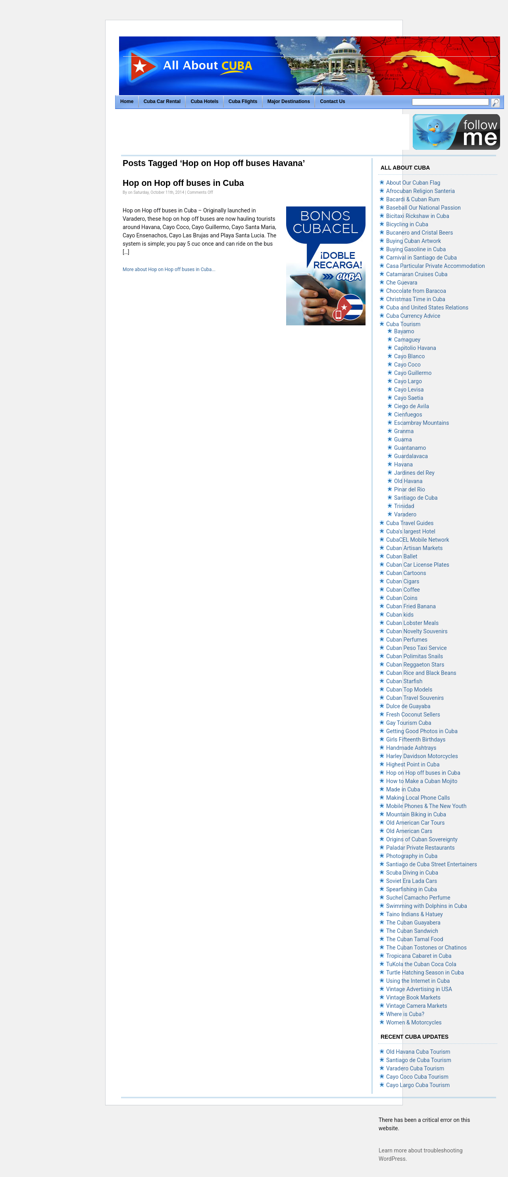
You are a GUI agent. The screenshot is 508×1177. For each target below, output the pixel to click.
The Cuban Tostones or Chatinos (426, 947)
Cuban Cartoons (406, 573)
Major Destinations (288, 101)
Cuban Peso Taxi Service (416, 648)
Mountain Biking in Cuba (416, 814)
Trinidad (404, 506)
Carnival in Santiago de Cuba (421, 257)
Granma (404, 431)
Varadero (405, 514)
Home (126, 101)
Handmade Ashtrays (411, 748)
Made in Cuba (403, 789)
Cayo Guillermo (413, 373)
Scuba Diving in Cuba (412, 872)
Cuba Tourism (403, 324)
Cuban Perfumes (406, 639)
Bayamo (404, 331)
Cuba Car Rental (162, 101)
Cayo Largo (408, 381)
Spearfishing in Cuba (411, 889)
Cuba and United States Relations (427, 307)
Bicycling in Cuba (407, 224)
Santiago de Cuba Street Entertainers (431, 864)
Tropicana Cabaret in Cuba (419, 956)
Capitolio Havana (415, 348)
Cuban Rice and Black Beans (421, 673)
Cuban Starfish (404, 681)
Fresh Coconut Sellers (413, 714)
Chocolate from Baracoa (416, 291)
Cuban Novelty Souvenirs (417, 631)
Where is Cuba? (405, 1014)
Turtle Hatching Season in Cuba (425, 972)
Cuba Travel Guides (410, 523)
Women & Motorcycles (414, 1022)
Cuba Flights (243, 101)
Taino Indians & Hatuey (414, 914)
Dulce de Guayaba (408, 706)
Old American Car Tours (415, 823)
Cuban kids (400, 614)
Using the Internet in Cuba (418, 981)
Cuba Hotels (204, 101)
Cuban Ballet (402, 556)
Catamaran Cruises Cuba (417, 274)
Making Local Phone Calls (418, 798)
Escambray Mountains (421, 423)
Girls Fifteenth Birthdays (415, 739)
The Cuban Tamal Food (414, 939)
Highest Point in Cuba (413, 764)
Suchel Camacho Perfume (418, 897)
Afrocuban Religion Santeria (420, 191)
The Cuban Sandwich (412, 931)
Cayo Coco (407, 364)
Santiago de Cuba (416, 498)
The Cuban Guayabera (413, 922)
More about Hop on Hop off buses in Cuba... (169, 269)
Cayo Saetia (408, 398)
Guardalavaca (411, 456)
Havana (403, 464)
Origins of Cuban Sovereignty (422, 839)
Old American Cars (409, 831)
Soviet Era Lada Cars (411, 881)
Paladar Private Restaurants (420, 848)
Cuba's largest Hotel (410, 531)
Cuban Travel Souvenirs (415, 698)
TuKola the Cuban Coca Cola (421, 964)
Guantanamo (410, 448)
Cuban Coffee (403, 590)
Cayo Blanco (409, 356)
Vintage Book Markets (413, 997)
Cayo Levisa (409, 389)
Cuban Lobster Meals (412, 623)
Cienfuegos (408, 414)
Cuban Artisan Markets (414, 548)
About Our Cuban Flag (413, 183)
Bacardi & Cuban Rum (413, 199)
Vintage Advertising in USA (419, 989)
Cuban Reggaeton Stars (415, 664)
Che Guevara (402, 282)
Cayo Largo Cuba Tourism (418, 1085)
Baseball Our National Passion (423, 207)
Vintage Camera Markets (416, 1006)
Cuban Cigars (402, 581)
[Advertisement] (264, 132)
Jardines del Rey (414, 473)
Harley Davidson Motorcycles (422, 756)
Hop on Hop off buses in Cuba (183, 183)
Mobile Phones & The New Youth (426, 806)
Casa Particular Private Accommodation (435, 266)
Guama (403, 439)
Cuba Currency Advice (413, 316)
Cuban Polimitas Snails (414, 656)
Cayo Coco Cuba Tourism (417, 1077)
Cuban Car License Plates (417, 565)
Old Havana (408, 481)
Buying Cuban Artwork (413, 241)
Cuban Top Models (409, 689)
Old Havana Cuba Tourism (418, 1052)
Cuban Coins (402, 598)
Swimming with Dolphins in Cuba (426, 906)
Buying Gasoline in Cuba (416, 249)
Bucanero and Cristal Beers (419, 232)
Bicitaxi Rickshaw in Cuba (417, 216)
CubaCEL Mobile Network (417, 540)
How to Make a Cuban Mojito (422, 781)
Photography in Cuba (412, 856)
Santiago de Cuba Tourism (418, 1060)
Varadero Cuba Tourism (415, 1068)
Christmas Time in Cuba (415, 299)
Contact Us (332, 101)
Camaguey (407, 339)
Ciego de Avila (411, 406)
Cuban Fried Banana (411, 606)
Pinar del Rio (409, 489)
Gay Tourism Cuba (408, 723)
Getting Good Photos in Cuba (422, 731)
